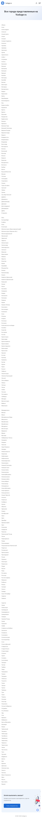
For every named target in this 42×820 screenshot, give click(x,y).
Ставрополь (5, 646)
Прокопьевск (5, 552)
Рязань (3, 584)
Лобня (3, 389)
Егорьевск (4, 213)
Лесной (4, 378)
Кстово (3, 355)
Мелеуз (4, 412)
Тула (3, 692)
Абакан (3, 25)
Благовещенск (5, 100)
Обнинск (4, 506)
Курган (3, 364)
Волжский (4, 151)
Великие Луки (5, 126)
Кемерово (4, 291)
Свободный (5, 610)
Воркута (4, 158)
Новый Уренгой (6, 495)
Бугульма (4, 114)
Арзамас (4, 45)
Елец (3, 224)
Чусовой (4, 754)
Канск (3, 286)
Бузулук (4, 121)
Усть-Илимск (5, 711)
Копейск (4, 328)
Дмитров (4, 204)
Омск (3, 516)
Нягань (3, 504)
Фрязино (4, 717)
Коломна (4, 323)
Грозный (4, 188)
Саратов (4, 603)
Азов (3, 27)
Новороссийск (5, 479)
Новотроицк (5, 483)
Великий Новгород (7, 128)
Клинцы (4, 316)
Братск (3, 110)
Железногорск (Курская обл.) (9, 231)
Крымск (4, 353)
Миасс (3, 415)
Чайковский (5, 729)
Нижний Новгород (6, 465)
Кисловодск (5, 309)
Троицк (3, 685)
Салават (4, 587)
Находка (4, 449)
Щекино (4, 763)
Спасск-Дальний (6, 644)
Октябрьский (5, 513)
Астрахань (4, 59)
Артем (3, 52)
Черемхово (4, 738)
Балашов (4, 71)
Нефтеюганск (5, 458)
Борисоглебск (5, 105)
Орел (3, 518)
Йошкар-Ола (5, 268)
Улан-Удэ (4, 701)
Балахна (4, 66)
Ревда (3, 566)
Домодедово (5, 208)
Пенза (3, 536)
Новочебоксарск (6, 488)
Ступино (4, 653)
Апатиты (4, 43)
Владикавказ (5, 139)
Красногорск (5, 337)
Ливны (3, 383)
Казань (3, 270)
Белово (4, 82)
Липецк (4, 385)
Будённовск (5, 119)
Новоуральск (5, 486)
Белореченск (5, 89)
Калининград (5, 272)
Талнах (3, 665)
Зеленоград (5, 245)
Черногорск (5, 745)
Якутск (3, 779)
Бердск (3, 91)
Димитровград (5, 201)
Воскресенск (5, 162)
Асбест (3, 57)
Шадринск (4, 756)
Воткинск (4, 165)
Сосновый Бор (5, 639)
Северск (4, 616)
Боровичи (4, 107)
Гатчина (4, 176)
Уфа (3, 713)
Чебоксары (4, 733)
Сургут (3, 655)
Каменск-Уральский (7, 277)
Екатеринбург (5, 220)
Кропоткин (4, 350)
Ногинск (4, 497)
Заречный (4, 238)
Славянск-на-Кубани (7, 628)
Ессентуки (4, 227)
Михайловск (5, 424)
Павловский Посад (7, 534)
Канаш (3, 284)
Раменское (4, 564)
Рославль (4, 573)
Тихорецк (4, 676)
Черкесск (4, 743)
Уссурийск (4, 708)
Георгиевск (5, 181)
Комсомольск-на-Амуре (8, 325)
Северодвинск (5, 612)
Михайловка (5, 422)
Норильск (4, 500)
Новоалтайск (5, 470)
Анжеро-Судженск (6, 41)
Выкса (3, 169)
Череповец (4, 740)
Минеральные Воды (7, 417)
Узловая (4, 699)
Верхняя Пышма (6, 130)
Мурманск (4, 431)
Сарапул (4, 598)
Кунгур (3, 362)
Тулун (3, 694)
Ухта (3, 715)
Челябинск (4, 736)
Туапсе (3, 688)
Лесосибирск (5, 380)
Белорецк (4, 87)
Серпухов (4, 623)
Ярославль (4, 782)
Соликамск (5, 635)
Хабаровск (4, 720)
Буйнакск (4, 123)
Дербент (4, 197)
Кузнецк (4, 357)
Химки (3, 727)
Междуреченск (5, 410)
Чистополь (4, 750)
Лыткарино (5, 394)
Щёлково (4, 766)
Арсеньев (4, 50)
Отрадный (4, 529)
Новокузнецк (5, 472)
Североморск (5, 614)
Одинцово (4, 509)
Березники (4, 94)
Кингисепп (4, 295)
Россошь (4, 575)
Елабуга (4, 222)
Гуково (3, 192)
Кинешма (4, 298)
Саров (3, 605)
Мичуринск (4, 426)
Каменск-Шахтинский (7, 279)
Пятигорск (4, 561)
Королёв (4, 330)
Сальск (3, 589)
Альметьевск (5, 34)
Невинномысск (6, 451)
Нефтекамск (5, 456)
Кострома (4, 332)
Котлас (3, 334)
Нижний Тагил (5, 467)
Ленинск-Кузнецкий (7, 376)
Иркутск (4, 259)
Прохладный (5, 555)
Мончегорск (5, 428)
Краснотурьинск (6, 346)
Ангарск (4, 39)
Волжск (4, 149)
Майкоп (4, 403)
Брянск (3, 112)
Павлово (4, 532)
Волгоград (4, 144)
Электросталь (5, 768)
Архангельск (5, 55)
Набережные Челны (7, 438)
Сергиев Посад (6, 619)
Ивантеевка (5, 254)
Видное (4, 135)
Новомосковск (6, 477)
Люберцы (4, 396)
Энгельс (4, 772)
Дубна (3, 211)
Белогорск (4, 84)
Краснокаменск (6, 341)
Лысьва (4, 392)
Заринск (4, 240)
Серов (3, 621)
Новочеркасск (5, 490)
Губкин (3, 190)
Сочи (3, 642)
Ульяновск (4, 704)
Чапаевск (4, 731)
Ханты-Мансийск (6, 722)
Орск (3, 525)
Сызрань (4, 658)
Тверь (3, 669)
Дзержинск (5, 199)
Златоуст (4, 250)
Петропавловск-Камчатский (9, 545)
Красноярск (5, 348)
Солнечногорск (6, 637)
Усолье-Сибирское (6, 706)
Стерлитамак (5, 651)
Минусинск (5, 419)
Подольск (4, 548)
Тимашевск (5, 672)
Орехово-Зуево (6, 522)
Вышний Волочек (6, 172)
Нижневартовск (6, 461)
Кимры (3, 293)
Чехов (3, 747)
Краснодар (4, 339)
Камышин (4, 282)
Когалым (4, 321)
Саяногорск (5, 607)
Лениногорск (5, 373)
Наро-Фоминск (6, 447)
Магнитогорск (5, 401)
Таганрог (4, 662)
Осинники (4, 527)
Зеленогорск (5, 243)
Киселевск (4, 307)
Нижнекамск (5, 463)
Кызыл (3, 369)
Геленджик (4, 178)
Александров (5, 29)
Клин (3, 314)
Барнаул (4, 73)
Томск (3, 683)
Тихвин (3, 674)
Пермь (3, 541)
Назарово (4, 440)
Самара (4, 591)
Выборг (3, 167)
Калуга (3, 275)
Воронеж (4, 160)
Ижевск (4, 256)
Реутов (3, 568)
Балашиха (4, 68)
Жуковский (5, 236)
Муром (3, 433)
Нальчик (4, 444)
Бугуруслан (4, 117)
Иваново (4, 252)
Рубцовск (4, 580)
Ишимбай (4, 266)
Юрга (3, 777)
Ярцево (4, 784)
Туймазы (4, 690)
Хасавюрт (4, 724)
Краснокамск (5, 344)
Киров (3, 302)
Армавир (4, 48)
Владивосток (5, 137)
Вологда (4, 153)
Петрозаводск (5, 543)
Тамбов (4, 667)
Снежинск (4, 633)
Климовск (4, 311)
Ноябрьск (4, 502)
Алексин (4, 32)
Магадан (4, 399)
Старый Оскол (5, 649)
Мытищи (4, 435)
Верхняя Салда (5, 133)
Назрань (4, 442)
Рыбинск (4, 582)
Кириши (4, 300)
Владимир (4, 142)
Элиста (3, 770)
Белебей (4, 80)
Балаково (4, 64)
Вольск (3, 155)
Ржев (3, 571)
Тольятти (4, 681)
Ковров (4, 318)
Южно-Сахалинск (6, 775)
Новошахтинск (6, 493)
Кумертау (4, 360)
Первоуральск (5, 539)
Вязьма (3, 174)
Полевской (5, 550)
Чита (3, 752)
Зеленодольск (5, 247)
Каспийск (4, 289)
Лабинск (4, 371)
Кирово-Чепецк (6, 305)
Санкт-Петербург (6, 594)
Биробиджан (5, 98)
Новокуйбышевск (6, 474)
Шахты (3, 759)
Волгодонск (5, 146)
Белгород (4, 78)
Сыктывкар (5, 660)
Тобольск (4, 678)
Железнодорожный (7, 233)
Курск (3, 366)
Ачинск (3, 61)
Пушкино (4, 559)
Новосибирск (5, 481)
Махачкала (4, 405)
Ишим (3, 263)
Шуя (3, 761)
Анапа (3, 36)
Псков (3, 557)
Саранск (4, 596)
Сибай (3, 626)
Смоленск (4, 630)
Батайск (4, 75)
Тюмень (4, 697)
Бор (2, 103)
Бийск (3, 96)
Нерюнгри (4, 454)
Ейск (3, 217)
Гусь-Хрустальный (6, 194)
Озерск (3, 511)
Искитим (4, 261)
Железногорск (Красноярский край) (11, 229)
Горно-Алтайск (5, 185)
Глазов (3, 183)
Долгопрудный (6, 206)
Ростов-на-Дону (6, 577)
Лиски (3, 387)
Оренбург (4, 520)
